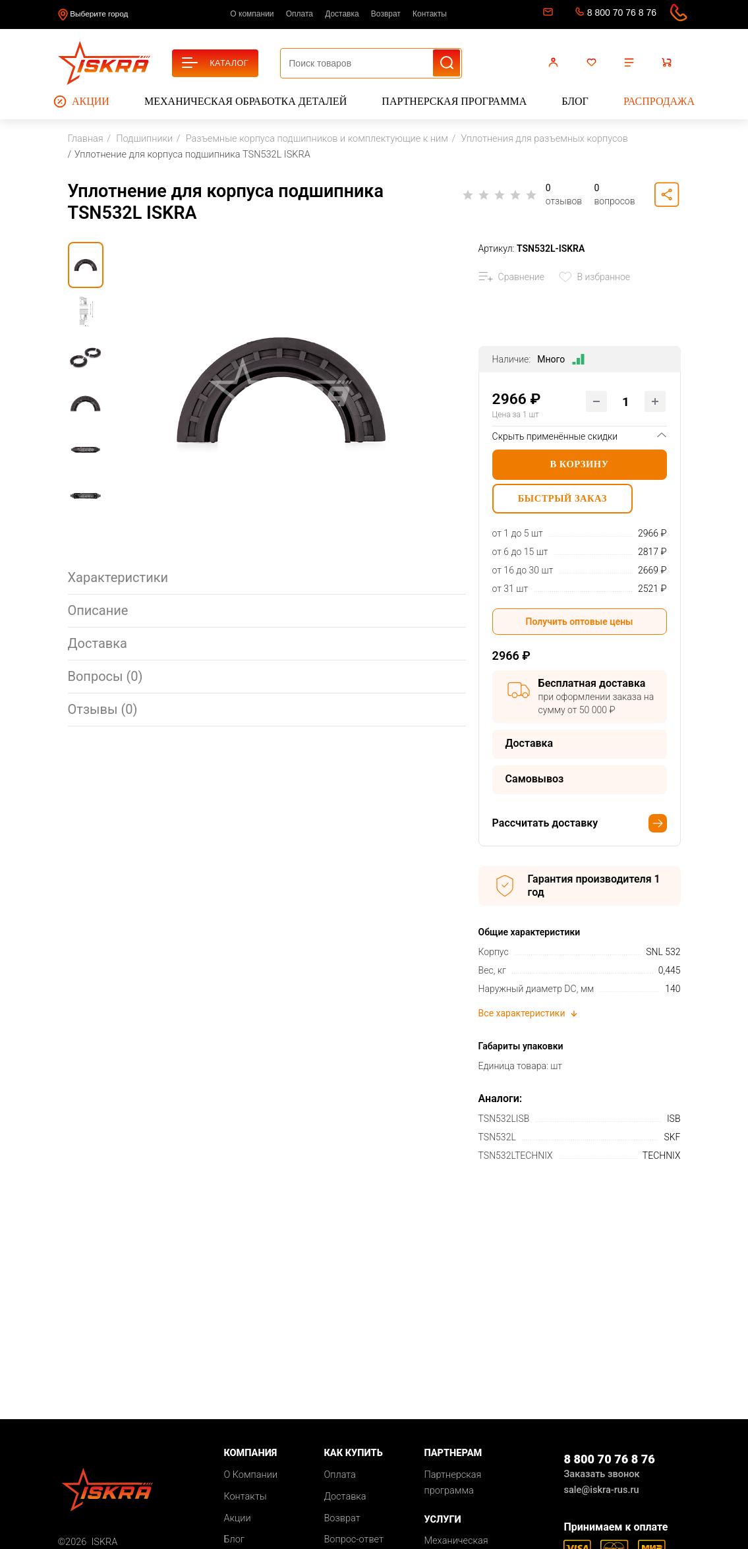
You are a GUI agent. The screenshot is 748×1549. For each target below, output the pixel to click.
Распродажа (659, 101)
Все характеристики (528, 1015)
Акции (81, 101)
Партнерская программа (454, 101)
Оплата (299, 13)
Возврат (386, 13)
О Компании (250, 1477)
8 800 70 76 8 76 (621, 12)
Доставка (342, 13)
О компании (251, 13)
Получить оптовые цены (579, 624)
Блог (574, 101)
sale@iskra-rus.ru (546, 14)
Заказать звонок (601, 1476)
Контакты (430, 13)
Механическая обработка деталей (245, 101)
